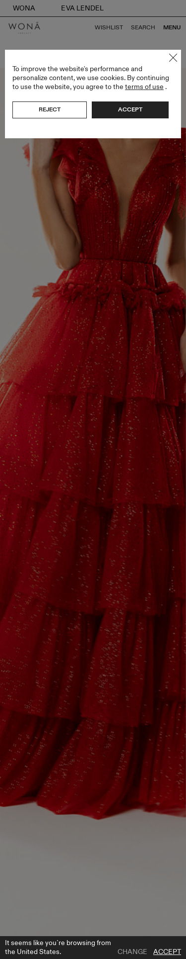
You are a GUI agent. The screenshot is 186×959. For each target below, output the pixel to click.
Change (132, 952)
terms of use (144, 87)
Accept (167, 952)
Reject (50, 109)
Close (173, 58)
